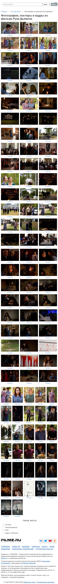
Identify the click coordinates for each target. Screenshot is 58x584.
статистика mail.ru (44, 549)
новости (16, 547)
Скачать (10, 35)
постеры (8, 524)
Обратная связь (29, 582)
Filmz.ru (4, 558)
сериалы (36, 547)
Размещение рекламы (46, 582)
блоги (44, 547)
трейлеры (5, 547)
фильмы (26, 547)
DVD (6, 530)
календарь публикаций (23, 549)
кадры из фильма (11, 533)
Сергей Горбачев (29, 563)
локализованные (11, 527)
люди (51, 547)
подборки (5, 549)
